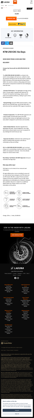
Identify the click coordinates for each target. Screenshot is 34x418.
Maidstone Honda (25, 310)
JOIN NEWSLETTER (17, 235)
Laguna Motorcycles (8, 284)
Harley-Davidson (8, 273)
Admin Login (3, 350)
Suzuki (14, 275)
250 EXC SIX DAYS (11, 5)
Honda (14, 273)
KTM (6, 5)
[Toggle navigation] (31, 2)
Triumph (19, 275)
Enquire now (11, 18)
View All (2, 5)
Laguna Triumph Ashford (8, 297)
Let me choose (27, 406)
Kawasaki (20, 273)
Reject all (17, 413)
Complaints (16, 350)
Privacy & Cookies (10, 350)
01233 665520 (24, 18)
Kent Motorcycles (8, 324)
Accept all (17, 410)
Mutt (28, 273)
